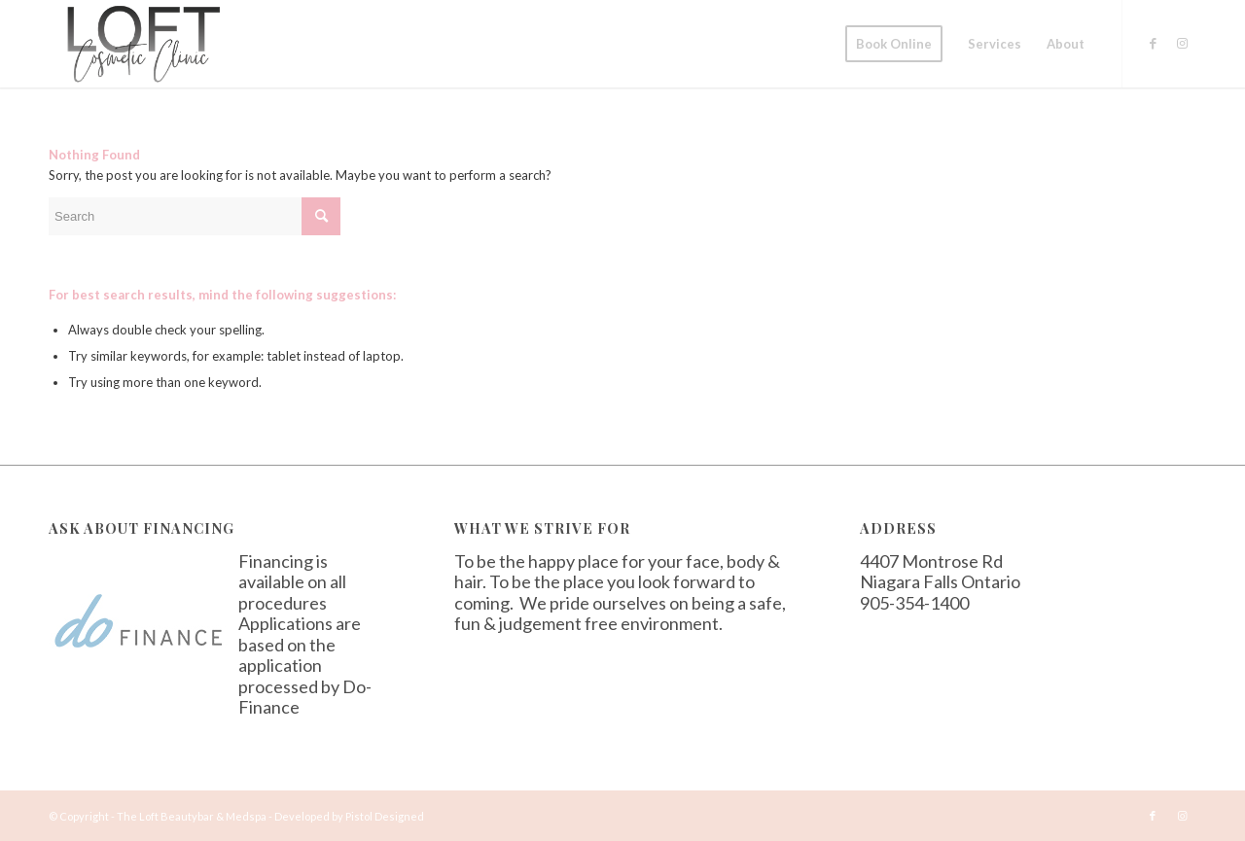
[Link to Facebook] (1152, 42)
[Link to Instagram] (1181, 42)
